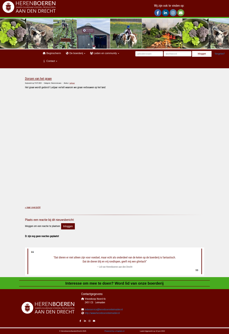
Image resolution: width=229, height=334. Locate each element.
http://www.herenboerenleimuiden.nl (102, 313)
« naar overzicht (33, 207)
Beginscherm (52, 53)
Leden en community (104, 53)
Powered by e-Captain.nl (115, 331)
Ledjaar (72, 83)
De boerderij (75, 53)
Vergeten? (220, 53)
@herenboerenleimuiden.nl (104, 309)
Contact (50, 61)
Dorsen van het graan (38, 78)
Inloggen (202, 53)
